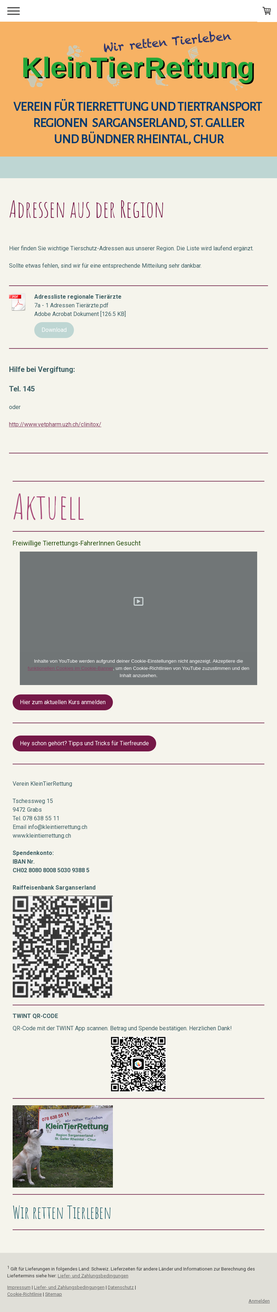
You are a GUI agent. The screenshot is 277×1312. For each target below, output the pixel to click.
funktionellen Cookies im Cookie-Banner (70, 668)
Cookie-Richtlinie (24, 1294)
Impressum (19, 1287)
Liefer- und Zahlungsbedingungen (93, 1275)
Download (54, 329)
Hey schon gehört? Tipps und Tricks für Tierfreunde (84, 743)
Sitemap (53, 1294)
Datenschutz (121, 1287)
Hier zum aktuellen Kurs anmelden (63, 702)
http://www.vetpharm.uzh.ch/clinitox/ (55, 424)
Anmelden (259, 1301)
